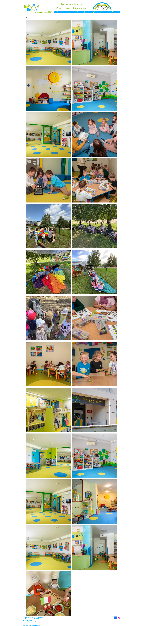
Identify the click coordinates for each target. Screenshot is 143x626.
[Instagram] (118, 617)
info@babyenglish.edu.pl (34, 622)
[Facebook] (115, 617)
